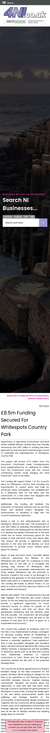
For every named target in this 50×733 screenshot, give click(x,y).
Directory (8, 216)
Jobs (32, 216)
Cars (26, 216)
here (14, 730)
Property (18, 216)
